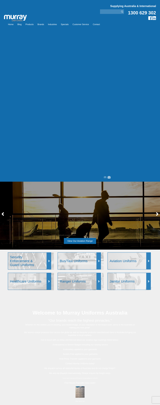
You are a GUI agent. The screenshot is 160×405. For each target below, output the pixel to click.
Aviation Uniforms (87, 363)
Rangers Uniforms (87, 374)
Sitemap (49, 400)
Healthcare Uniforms (88, 369)
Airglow (47, 363)
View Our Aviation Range (80, 90)
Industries (52, 24)
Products (29, 24)
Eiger (46, 366)
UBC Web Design (65, 400)
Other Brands (49, 371)
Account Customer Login (18, 383)
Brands (41, 24)
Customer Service (80, 24)
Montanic (47, 369)
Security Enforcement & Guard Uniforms (96, 377)
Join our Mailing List (80, 317)
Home (11, 24)
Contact (96, 24)
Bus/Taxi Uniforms (87, 366)
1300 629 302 (142, 12)
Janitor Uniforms (86, 371)
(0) (107, 24)
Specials (65, 24)
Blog (19, 24)
